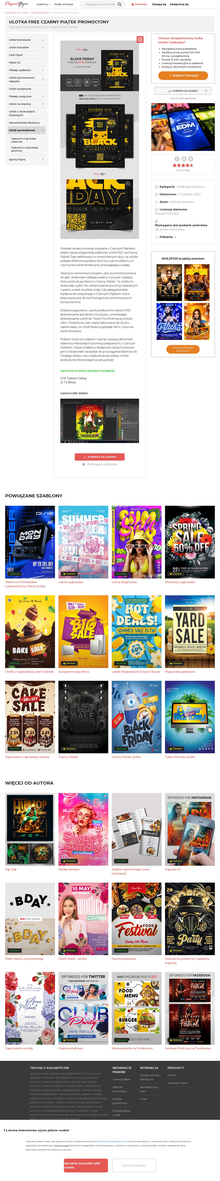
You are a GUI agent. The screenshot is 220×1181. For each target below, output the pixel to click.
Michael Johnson (182, 202)
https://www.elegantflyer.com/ (111, 1141)
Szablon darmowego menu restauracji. (131, 871)
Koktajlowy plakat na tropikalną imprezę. (187, 961)
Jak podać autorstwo (170, 229)
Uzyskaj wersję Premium (183, 349)
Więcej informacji (167, 213)
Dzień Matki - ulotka (72, 958)
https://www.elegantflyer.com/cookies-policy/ (91, 1145)
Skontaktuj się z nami (149, 1089)
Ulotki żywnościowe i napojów (22, 79)
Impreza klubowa (70, 1048)
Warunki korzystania (119, 1089)
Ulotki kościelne (19, 47)
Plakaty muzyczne (20, 96)
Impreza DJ (173, 869)
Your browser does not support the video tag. (183, 127)
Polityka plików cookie (121, 1113)
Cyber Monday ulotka (180, 757)
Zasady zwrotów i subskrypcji (150, 1077)
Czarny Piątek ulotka (126, 757)
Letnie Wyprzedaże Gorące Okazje (136, 671)
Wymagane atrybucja (99, 464)
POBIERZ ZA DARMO (99, 457)
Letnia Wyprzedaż (124, 582)
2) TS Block (68, 382)
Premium (164, 4)
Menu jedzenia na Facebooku (132, 1048)
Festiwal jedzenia (124, 958)
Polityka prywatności (120, 1101)
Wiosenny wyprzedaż (180, 582)
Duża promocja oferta (73, 671)
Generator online (178, 1083)
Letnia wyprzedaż (70, 582)
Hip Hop (11, 869)
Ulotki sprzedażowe (22, 130)
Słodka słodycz (68, 869)
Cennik (172, 1075)
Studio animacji (66, 4)
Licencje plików (122, 1079)
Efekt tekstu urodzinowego (24, 958)
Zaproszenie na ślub (19, 1048)
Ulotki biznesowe (20, 39)
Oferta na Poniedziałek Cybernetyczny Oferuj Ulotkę (25, 584)
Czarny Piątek (68, 757)
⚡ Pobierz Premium (183, 75)
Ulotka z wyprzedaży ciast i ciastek (29, 671)
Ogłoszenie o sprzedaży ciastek (27, 757)
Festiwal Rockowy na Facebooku (188, 1048)
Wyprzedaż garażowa (180, 671)
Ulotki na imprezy (20, 104)
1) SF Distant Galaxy (73, 378)
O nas (143, 1099)
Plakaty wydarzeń (20, 70)
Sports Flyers (17, 159)
